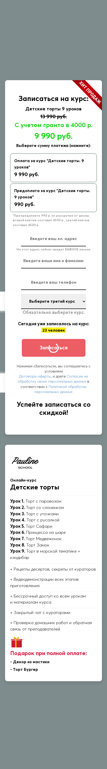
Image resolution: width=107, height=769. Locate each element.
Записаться (54, 347)
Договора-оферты (35, 376)
